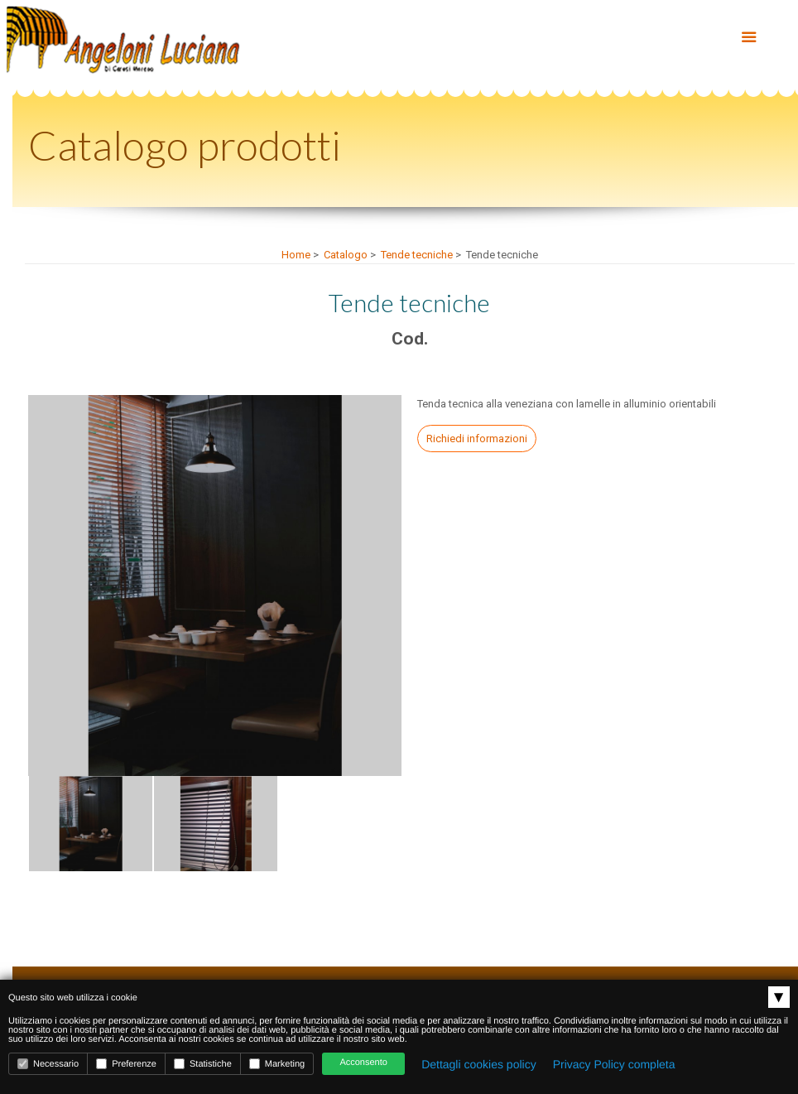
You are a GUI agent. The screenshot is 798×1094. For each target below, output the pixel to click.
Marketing (277, 1063)
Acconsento (363, 1062)
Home (295, 254)
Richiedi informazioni (476, 438)
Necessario (48, 1063)
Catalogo (346, 254)
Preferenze (126, 1063)
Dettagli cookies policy (478, 1064)
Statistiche (203, 1063)
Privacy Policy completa (614, 1064)
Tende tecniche (417, 254)
